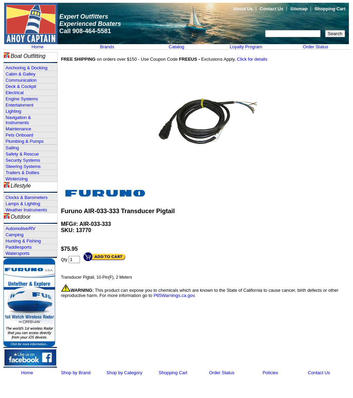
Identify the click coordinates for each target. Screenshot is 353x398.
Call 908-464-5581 (85, 31)
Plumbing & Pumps (25, 141)
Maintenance (18, 128)
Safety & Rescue (22, 154)
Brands (107, 46)
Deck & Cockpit (21, 86)
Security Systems (23, 160)
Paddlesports (19, 247)
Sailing (12, 147)
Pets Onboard (19, 135)
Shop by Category (124, 372)
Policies (270, 372)
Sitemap (299, 8)
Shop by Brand (76, 372)
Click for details (252, 59)
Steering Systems (23, 166)
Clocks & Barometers (27, 197)
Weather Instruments (26, 209)
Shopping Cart (329, 8)
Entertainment (19, 105)
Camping (14, 234)
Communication (21, 80)
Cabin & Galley (21, 74)
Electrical (15, 92)
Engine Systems (22, 98)
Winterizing (17, 178)
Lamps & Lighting (23, 203)
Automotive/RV (20, 228)
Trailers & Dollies (22, 172)
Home (37, 46)
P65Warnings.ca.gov (173, 295)
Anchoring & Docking (26, 67)
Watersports (18, 253)
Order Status (315, 46)
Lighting (13, 111)
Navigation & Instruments (18, 120)
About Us (243, 8)
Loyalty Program (246, 46)
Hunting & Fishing (23, 240)
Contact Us (271, 8)
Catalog (176, 46)
